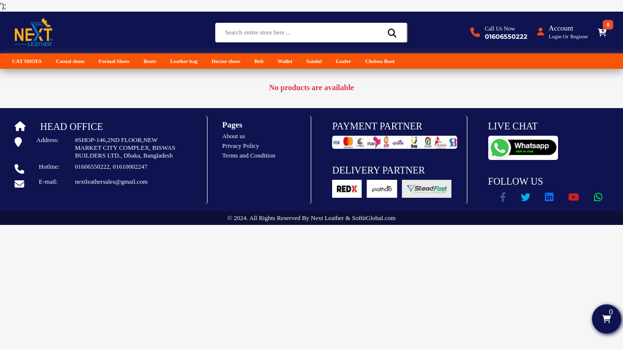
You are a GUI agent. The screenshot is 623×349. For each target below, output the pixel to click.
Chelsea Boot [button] (380, 61)
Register (579, 36)
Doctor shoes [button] (226, 61)
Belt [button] (259, 61)
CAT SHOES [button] (27, 61)
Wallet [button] (285, 61)
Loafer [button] (343, 61)
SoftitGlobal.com (374, 218)
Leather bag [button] (183, 61)
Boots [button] (150, 61)
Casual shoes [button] (70, 61)
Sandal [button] (314, 61)
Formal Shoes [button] (113, 61)
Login (555, 36)
